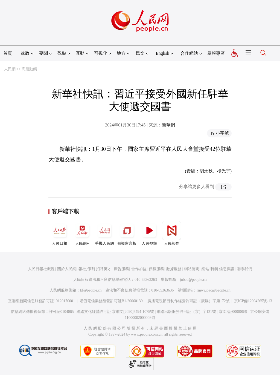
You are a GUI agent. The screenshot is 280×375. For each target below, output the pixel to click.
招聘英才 (103, 269)
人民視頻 (149, 233)
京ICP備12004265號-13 (253, 301)
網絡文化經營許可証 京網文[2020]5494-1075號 (115, 312)
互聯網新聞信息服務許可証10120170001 (41, 301)
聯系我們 (244, 269)
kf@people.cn (91, 290)
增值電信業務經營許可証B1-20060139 (111, 301)
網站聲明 (191, 269)
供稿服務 (156, 269)
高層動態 (29, 69)
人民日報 (59, 233)
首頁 (7, 53)
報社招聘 (86, 269)
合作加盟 (139, 269)
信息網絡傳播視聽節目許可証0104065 (42, 312)
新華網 (168, 125)
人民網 (10, 69)
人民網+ (82, 233)
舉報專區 (216, 53)
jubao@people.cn (193, 280)
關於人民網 (66, 269)
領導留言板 (126, 233)
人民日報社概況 (41, 269)
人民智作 (171, 233)
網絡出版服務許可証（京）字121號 (186, 312)
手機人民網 (104, 233)
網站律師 (209, 269)
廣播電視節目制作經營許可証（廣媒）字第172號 (188, 301)
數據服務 (174, 269)
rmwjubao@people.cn (214, 290)
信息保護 (226, 269)
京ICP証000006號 (233, 312)
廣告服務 (121, 269)
